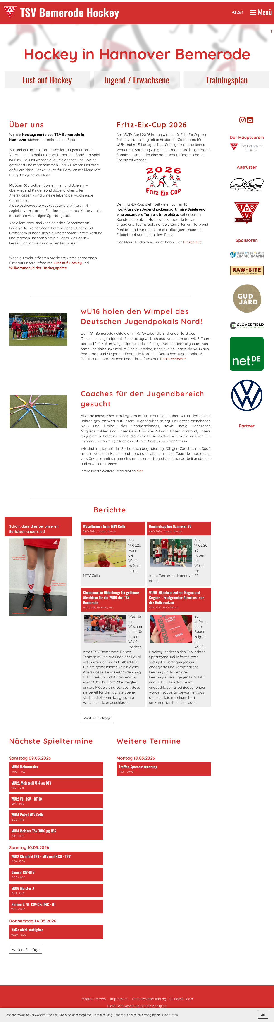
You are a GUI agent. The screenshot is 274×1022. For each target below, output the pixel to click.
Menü (261, 12)
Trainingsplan (227, 79)
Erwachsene (151, 79)
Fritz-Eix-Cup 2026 (152, 124)
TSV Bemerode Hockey (69, 12)
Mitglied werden (94, 999)
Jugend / (117, 79)
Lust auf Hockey (47, 79)
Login (237, 12)
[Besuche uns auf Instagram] (242, 120)
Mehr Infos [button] (170, 1015)
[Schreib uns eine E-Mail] (250, 120)
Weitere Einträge (97, 718)
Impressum (119, 999)
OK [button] (263, 1015)
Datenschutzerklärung (149, 999)
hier (140, 471)
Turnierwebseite (173, 358)
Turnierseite (192, 242)
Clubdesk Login (181, 999)
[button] (56, 769)
